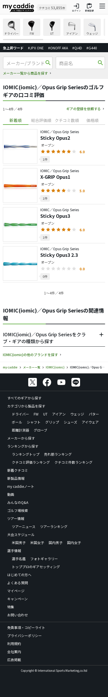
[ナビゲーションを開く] (102, 7)
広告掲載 (14, 659)
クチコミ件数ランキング (73, 462)
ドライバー (20, 413)
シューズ (70, 422)
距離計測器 (20, 430)
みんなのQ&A (17, 502)
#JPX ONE (36, 47)
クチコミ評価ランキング (31, 462)
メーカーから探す (21, 438)
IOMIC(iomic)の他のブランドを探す (30, 354)
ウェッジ (77, 413)
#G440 (91, 47)
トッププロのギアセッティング (36, 566)
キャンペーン (17, 598)
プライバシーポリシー (24, 635)
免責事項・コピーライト (26, 627)
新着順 (16, 120)
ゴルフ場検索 (17, 510)
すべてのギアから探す (24, 397)
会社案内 (14, 651)
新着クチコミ (17, 470)
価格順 (92, 120)
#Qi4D (77, 47)
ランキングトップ (25, 454)
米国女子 (37, 542)
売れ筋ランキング (58, 454)
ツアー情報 (15, 518)
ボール (17, 422)
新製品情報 (15, 478)
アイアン (59, 413)
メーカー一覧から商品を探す (25, 73)
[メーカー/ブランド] (25, 63)
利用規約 (14, 643)
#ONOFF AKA (58, 47)
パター (94, 413)
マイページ (15, 590)
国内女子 (74, 542)
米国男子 (19, 542)
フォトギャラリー (44, 558)
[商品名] (77, 63)
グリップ (52, 422)
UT (45, 413)
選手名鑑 (19, 558)
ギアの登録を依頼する (83, 108)
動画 (10, 494)
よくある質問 (17, 582)
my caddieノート (20, 486)
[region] (54, 29)
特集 (10, 606)
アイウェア (90, 422)
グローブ (40, 430)
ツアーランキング (53, 526)
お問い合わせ (17, 614)
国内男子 (55, 542)
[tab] (16, 120)
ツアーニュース (23, 526)
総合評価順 (41, 120)
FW (36, 413)
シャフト (34, 422)
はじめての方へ (19, 574)
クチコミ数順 (67, 120)
